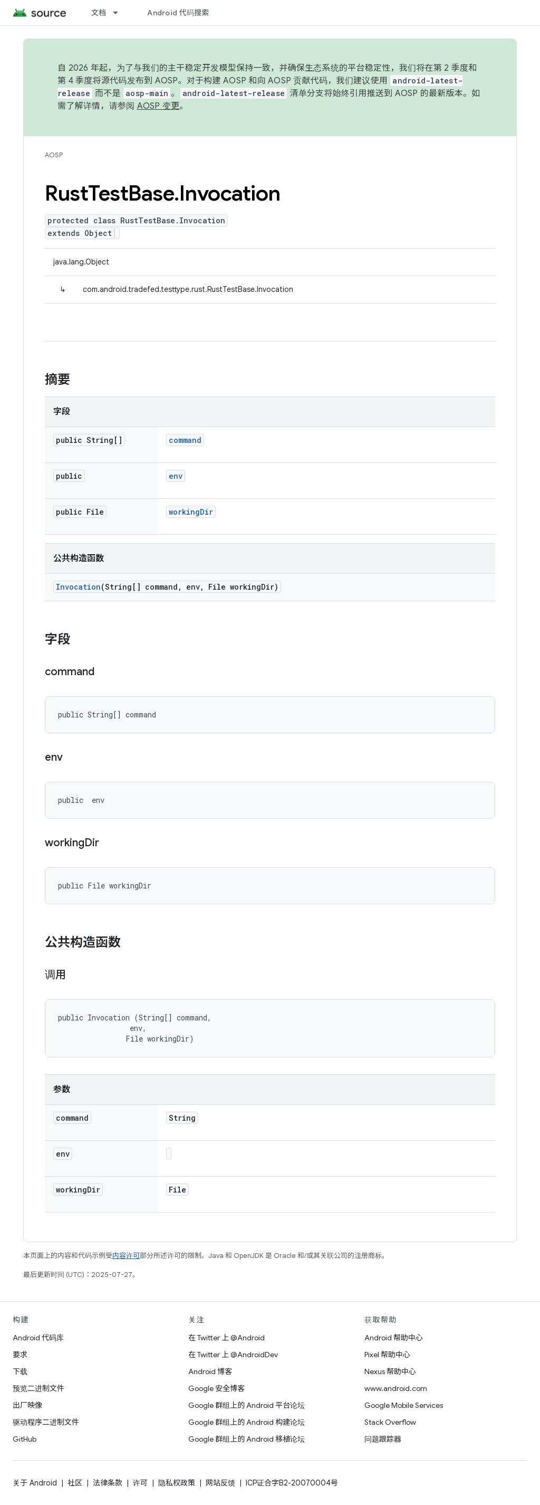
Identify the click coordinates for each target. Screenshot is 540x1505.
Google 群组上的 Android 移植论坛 (246, 1439)
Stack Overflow (390, 1422)
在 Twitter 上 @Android (226, 1337)
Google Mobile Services (403, 1405)
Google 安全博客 (216, 1388)
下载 (20, 1371)
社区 (75, 1483)
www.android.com (395, 1388)
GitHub (24, 1439)
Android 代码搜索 (178, 12)
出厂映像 (27, 1405)
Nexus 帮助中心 (390, 1371)
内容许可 (126, 1255)
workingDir (191, 512)
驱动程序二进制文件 (46, 1422)
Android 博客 (210, 1371)
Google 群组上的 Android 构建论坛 (246, 1422)
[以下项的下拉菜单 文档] (120, 12)
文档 (99, 12)
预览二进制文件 (38, 1388)
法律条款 (107, 1483)
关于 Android (35, 1483)
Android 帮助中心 (393, 1337)
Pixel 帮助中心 (387, 1354)
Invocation (78, 587)
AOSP (54, 154)
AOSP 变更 (158, 106)
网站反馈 (220, 1483)
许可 (140, 1483)
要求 (20, 1354)
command (185, 440)
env (175, 476)
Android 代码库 (38, 1337)
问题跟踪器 (382, 1439)
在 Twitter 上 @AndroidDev (233, 1354)
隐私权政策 (176, 1483)
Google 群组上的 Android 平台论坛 (246, 1405)
